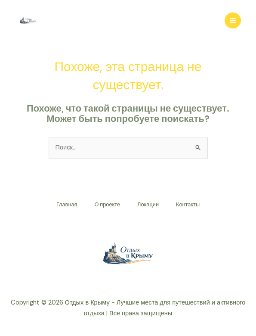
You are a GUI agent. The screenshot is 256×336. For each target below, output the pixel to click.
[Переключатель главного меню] (233, 20)
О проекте (107, 204)
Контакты (188, 204)
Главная (66, 204)
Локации (148, 204)
